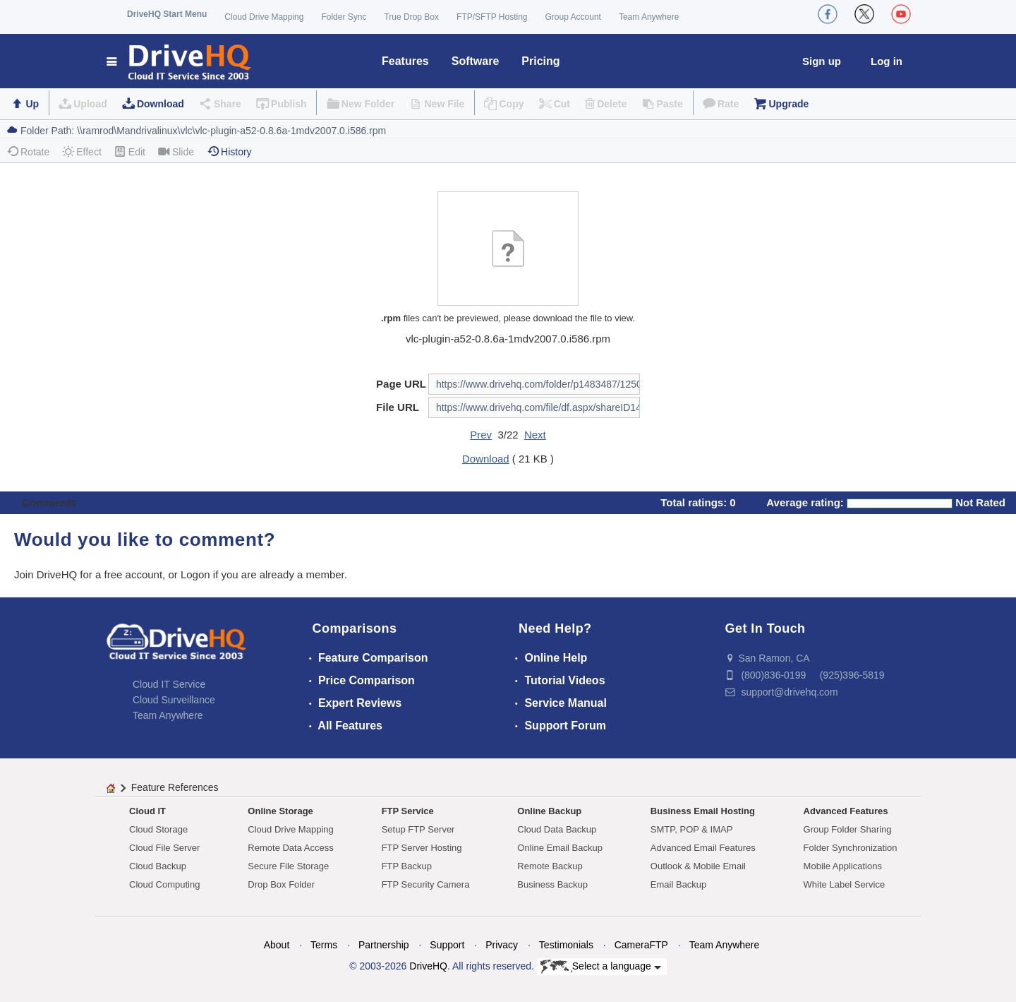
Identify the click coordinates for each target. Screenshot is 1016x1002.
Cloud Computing (164, 884)
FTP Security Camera (426, 884)
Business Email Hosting (703, 811)
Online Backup (549, 811)
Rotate (27, 151)
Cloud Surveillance (174, 699)
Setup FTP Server (418, 829)
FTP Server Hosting (422, 847)
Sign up (821, 61)
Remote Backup (550, 866)
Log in (886, 61)
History (229, 151)
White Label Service (844, 884)
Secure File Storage (288, 866)
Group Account (573, 17)
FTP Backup (407, 866)
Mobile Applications (843, 866)
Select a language (600, 967)
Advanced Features (846, 811)
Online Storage (280, 811)
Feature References (175, 787)
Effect (82, 151)
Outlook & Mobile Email (698, 866)
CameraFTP (641, 944)
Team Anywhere (649, 17)
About (277, 944)
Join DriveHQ (47, 574)
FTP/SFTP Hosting (491, 17)
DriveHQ (428, 966)
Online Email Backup (560, 847)
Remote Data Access (290, 847)
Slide (176, 151)
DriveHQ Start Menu (167, 14)
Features (405, 61)
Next (535, 435)
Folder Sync (343, 17)
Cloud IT (147, 811)
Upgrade (788, 103)
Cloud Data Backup (556, 829)
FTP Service (408, 811)
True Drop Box (411, 17)
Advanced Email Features (703, 847)
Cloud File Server (164, 847)
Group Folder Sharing (848, 829)
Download (160, 103)
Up (32, 103)
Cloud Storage (158, 829)
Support (447, 944)
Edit (129, 151)
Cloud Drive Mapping (263, 17)
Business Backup (552, 884)
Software (476, 61)
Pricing (540, 61)
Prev (481, 435)
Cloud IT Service (169, 684)
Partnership (383, 944)
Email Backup (678, 884)
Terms (323, 944)
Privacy (501, 944)
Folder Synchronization (850, 847)
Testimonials (566, 944)
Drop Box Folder (281, 884)
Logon (195, 574)
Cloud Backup (157, 866)
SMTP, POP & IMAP (692, 829)
